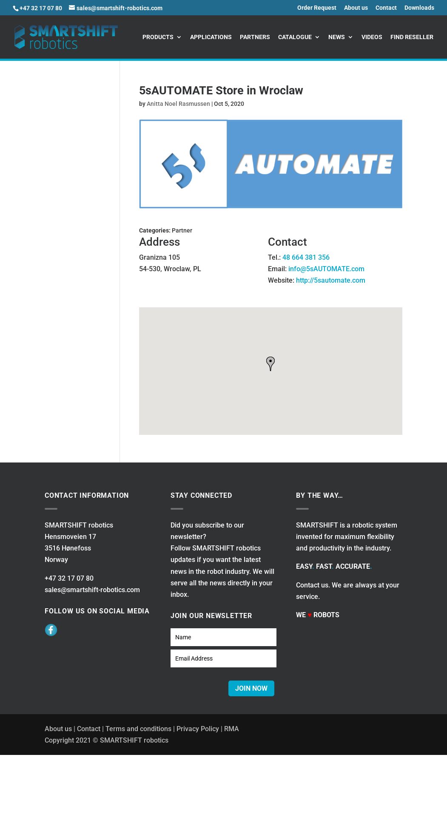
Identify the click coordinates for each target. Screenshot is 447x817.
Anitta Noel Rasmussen (178, 103)
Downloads (419, 8)
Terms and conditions (138, 729)
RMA (231, 729)
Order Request (316, 8)
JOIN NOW (251, 688)
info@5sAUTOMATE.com (326, 269)
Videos (372, 37)
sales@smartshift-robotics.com (92, 590)
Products (158, 37)
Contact (386, 8)
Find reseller (411, 37)
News (336, 37)
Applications (211, 37)
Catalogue (295, 37)
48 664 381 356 (306, 257)
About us (356, 8)
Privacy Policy (198, 729)
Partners (255, 37)
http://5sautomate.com (330, 280)
